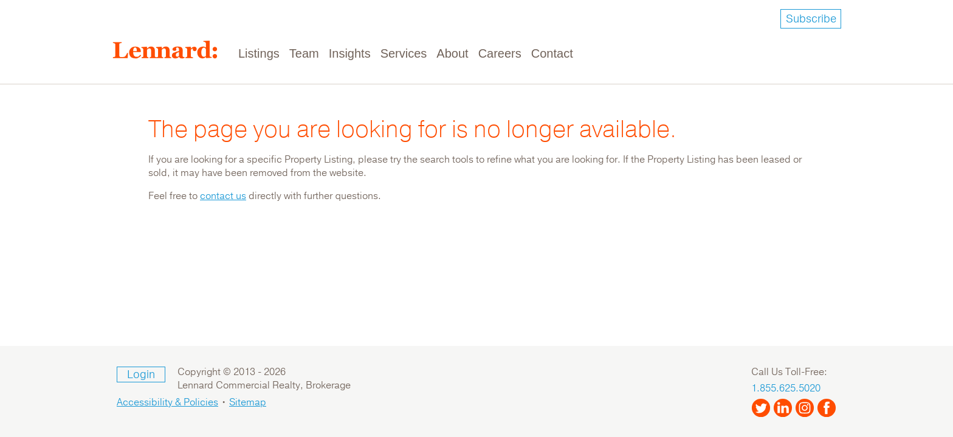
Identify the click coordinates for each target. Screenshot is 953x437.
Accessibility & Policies (167, 402)
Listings (259, 53)
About (452, 53)
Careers (499, 53)
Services (403, 53)
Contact (552, 53)
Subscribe (811, 19)
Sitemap (247, 402)
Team (304, 53)
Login (141, 374)
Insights (350, 53)
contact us (223, 196)
